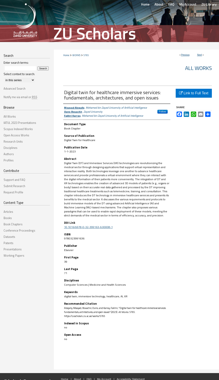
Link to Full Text (193, 93)
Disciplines (10, 148)
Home (66, 55)
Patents (8, 243)
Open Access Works (16, 135)
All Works (198, 68)
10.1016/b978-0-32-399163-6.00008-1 (88, 227)
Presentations (13, 249)
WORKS (76, 55)
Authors (9, 154)
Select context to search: (19, 74)
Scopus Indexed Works (18, 129)
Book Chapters (13, 224)
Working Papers (14, 255)
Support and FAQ (14, 179)
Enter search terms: (16, 62)
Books (8, 218)
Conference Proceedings (19, 230)
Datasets (9, 236)
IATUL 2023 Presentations (20, 122)
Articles (8, 211)
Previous (185, 55)
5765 (86, 55)
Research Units (13, 141)
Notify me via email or (20, 97)
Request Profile (13, 192)
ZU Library (209, 4)
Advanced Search (14, 88)
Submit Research (14, 186)
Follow (162, 111)
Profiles (9, 160)
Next (199, 55)
